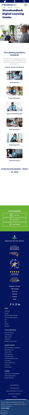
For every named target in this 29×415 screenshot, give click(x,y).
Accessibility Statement (14, 394)
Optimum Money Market (11, 315)
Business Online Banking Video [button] (14, 113)
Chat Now (14, 294)
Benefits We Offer (9, 378)
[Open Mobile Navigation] (25, 5)
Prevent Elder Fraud (10, 362)
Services (17, 7)
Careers (7, 371)
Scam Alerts (8, 360)
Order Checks (8, 337)
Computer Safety (9, 356)
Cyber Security (8, 354)
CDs (6, 319)
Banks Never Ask (9, 350)
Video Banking (14, 224)
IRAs (6, 321)
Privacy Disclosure (14, 388)
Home (3, 7)
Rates (6, 308)
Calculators (7, 339)
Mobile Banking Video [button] (14, 129)
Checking (7, 311)
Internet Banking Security (11, 358)
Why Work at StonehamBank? (12, 373)
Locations (14, 296)
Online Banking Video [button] (14, 160)
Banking (10, 7)
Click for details (5, 408)
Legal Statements (14, 385)
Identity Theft (8, 352)
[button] (14, 75)
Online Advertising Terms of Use (14, 391)
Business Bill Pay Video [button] (14, 98)
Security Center (10, 345)
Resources (7, 365)
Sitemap (14, 396)
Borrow (6, 324)
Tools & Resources (10, 330)
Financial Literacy (9, 332)
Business (7, 326)
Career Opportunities (10, 375)
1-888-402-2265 (14, 289)
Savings (7, 313)
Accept (4, 412)
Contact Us (14, 215)
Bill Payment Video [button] (14, 82)
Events (14, 299)
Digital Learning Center (11, 341)
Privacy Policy (8, 367)
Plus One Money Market (11, 317)
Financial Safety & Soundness (12, 347)
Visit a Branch (14, 220)
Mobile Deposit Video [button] (14, 145)
